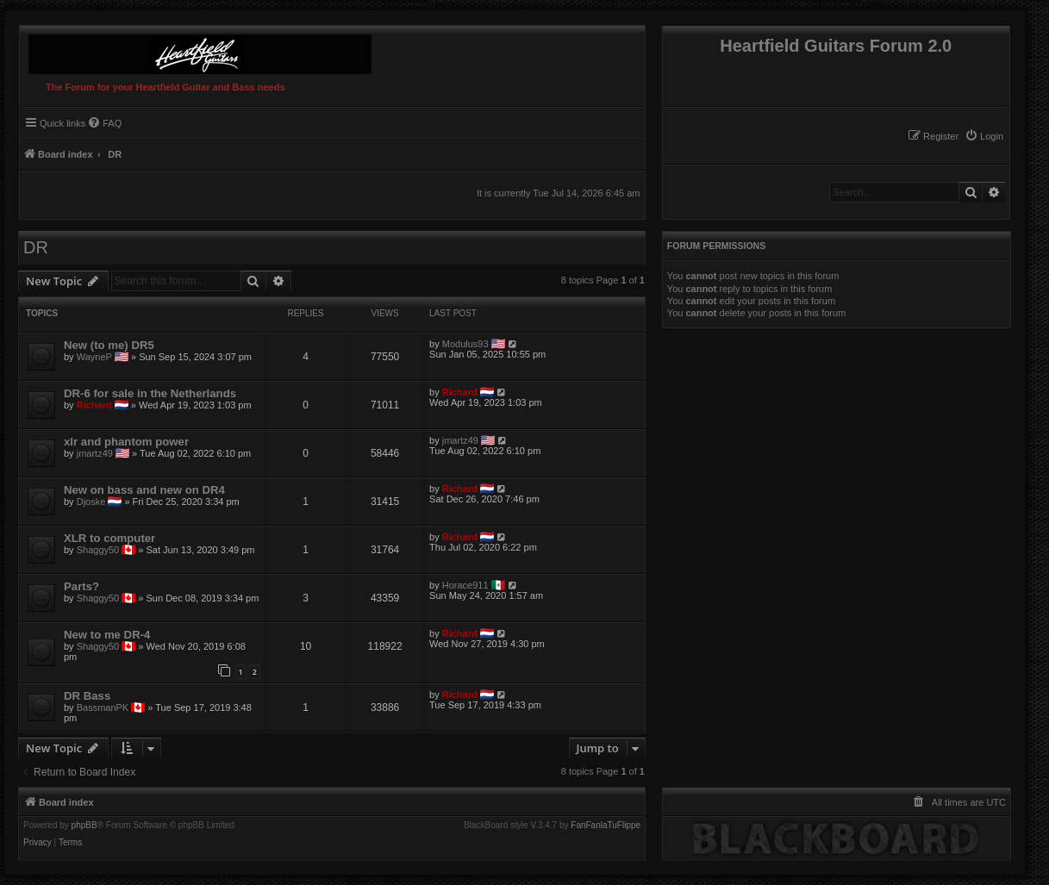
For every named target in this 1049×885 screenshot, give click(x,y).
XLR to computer (109, 538)
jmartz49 (95, 453)
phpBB (84, 825)
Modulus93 (465, 344)
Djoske (91, 501)
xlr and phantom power (126, 441)
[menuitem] (984, 136)
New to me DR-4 (107, 634)
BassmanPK (103, 707)
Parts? (81, 586)
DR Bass (87, 695)
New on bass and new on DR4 (144, 489)
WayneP (94, 357)
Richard (94, 405)
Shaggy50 (98, 550)
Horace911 (465, 585)
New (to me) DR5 (109, 345)
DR (35, 247)
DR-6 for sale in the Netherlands (150, 393)
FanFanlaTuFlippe (605, 825)
